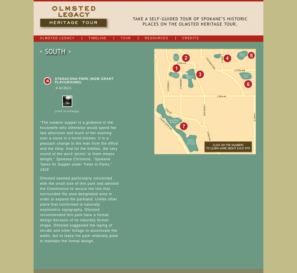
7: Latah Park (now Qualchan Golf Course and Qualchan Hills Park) (183, 126)
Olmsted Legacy (57, 38)
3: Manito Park (199, 73)
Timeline (97, 38)
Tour (125, 38)
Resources (156, 38)
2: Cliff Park (186, 57)
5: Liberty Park (250, 55)
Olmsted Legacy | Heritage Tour (75, 18)
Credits (190, 38)
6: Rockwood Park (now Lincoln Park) (248, 84)
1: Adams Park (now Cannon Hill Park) (176, 67)
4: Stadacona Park (227, 58)
